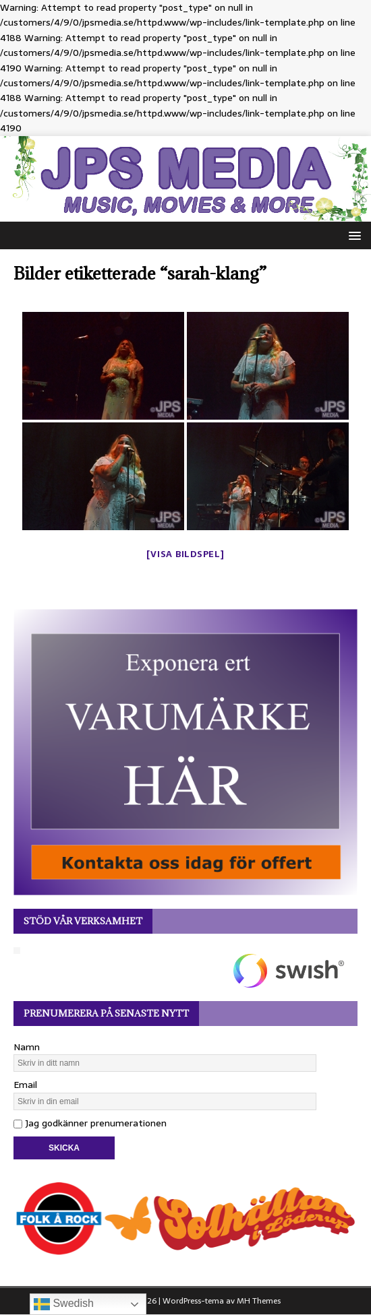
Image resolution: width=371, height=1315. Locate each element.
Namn (26, 1046)
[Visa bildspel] (185, 554)
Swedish (64, 1304)
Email (25, 1084)
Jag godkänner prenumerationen (90, 1123)
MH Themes (259, 1301)
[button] (352, 235)
